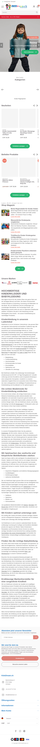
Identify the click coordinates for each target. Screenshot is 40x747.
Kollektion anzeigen (20, 146)
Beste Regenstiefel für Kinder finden (24, 209)
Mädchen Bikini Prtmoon (7, 181)
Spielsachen (26, 486)
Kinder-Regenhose (29, 346)
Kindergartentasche (7, 344)
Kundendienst (20, 658)
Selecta (26, 505)
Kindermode (19, 404)
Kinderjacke (4, 433)
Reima (29, 590)
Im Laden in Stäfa (22, 352)
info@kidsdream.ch (11, 695)
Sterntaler (31, 505)
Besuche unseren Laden (20, 664)
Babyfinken (16, 571)
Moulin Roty (4, 507)
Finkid (33, 590)
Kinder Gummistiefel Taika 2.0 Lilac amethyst (9, 132)
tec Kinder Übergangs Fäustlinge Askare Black (27, 132)
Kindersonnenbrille (21, 348)
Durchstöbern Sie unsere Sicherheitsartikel (13, 533)
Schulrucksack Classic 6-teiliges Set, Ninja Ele (27, 181)
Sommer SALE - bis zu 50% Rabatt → (11, 16)
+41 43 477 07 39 (11, 689)
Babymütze (4, 352)
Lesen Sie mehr (15, 216)
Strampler (4, 571)
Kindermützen (15, 443)
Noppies (24, 590)
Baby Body (13, 352)
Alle (20, 268)
